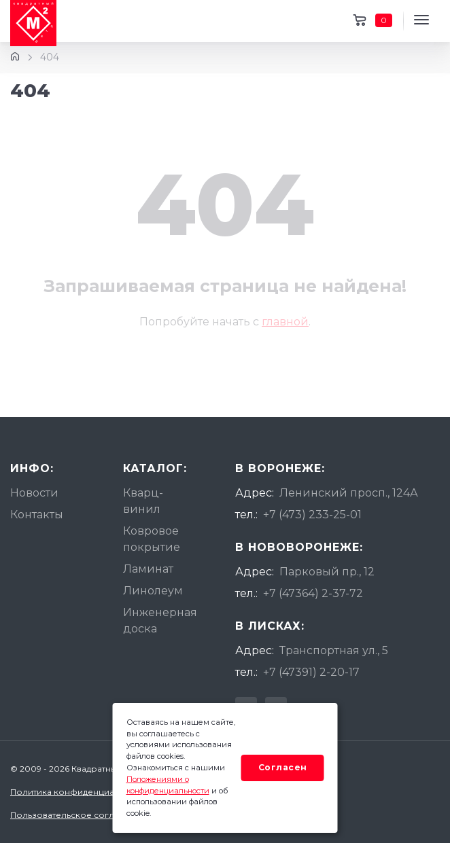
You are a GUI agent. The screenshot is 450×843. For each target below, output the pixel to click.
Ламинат (148, 568)
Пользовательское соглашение (79, 815)
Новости (34, 492)
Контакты (36, 514)
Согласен (282, 767)
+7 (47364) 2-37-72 (313, 593)
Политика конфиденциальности (79, 792)
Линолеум (153, 590)
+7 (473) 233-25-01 (312, 514)
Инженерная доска (160, 620)
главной (285, 321)
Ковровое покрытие (151, 539)
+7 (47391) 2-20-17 (311, 672)
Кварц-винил (143, 501)
